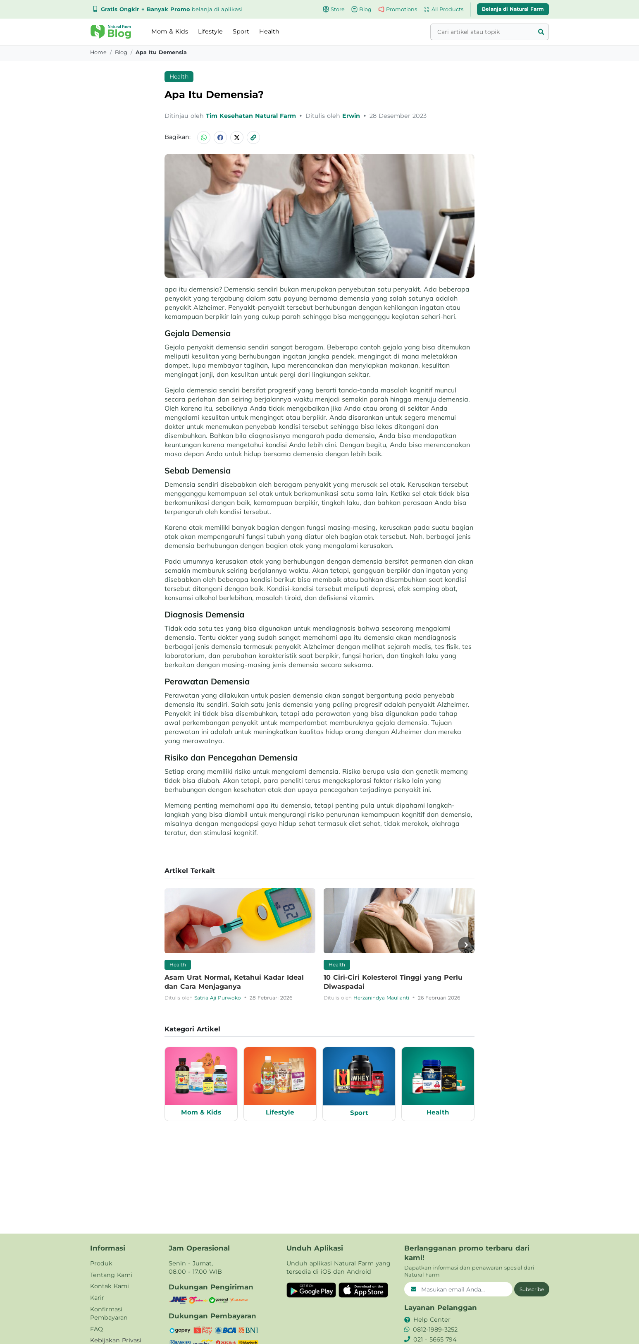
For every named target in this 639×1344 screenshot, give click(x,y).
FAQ (96, 1329)
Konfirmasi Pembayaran (109, 1313)
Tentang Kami (111, 1275)
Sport (241, 31)
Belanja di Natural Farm (513, 9)
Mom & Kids (169, 31)
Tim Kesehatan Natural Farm (252, 116)
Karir (97, 1297)
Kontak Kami (109, 1286)
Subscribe (532, 1289)
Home (98, 52)
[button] (110, 32)
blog (121, 52)
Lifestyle (210, 31)
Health (269, 31)
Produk (101, 1263)
